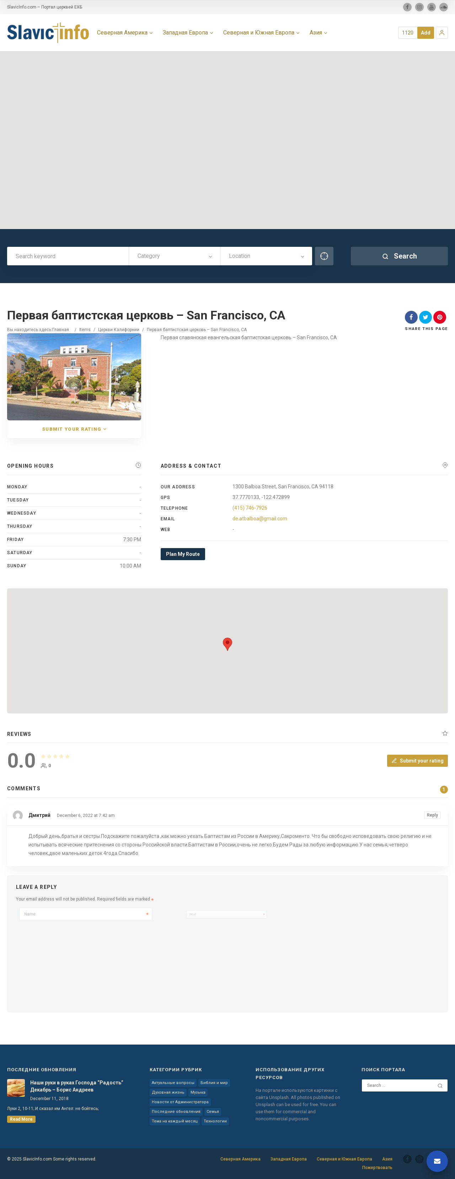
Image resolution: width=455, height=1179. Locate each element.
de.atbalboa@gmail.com (259, 518)
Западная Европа (289, 1159)
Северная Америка (240, 1159)
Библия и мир (214, 1082)
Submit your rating (417, 761)
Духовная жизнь (168, 1092)
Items (85, 329)
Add (425, 33)
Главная (60, 329)
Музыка (198, 1092)
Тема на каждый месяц (175, 1121)
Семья (213, 1111)
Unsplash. (280, 1097)
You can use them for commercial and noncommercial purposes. (296, 1111)
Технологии (215, 1121)
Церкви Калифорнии (118, 329)
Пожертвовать (377, 1167)
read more (21, 1119)
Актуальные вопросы (173, 1082)
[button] (442, 33)
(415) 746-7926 (249, 508)
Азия (387, 1159)
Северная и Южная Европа (344, 1159)
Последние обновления (176, 1111)
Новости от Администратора (180, 1102)
